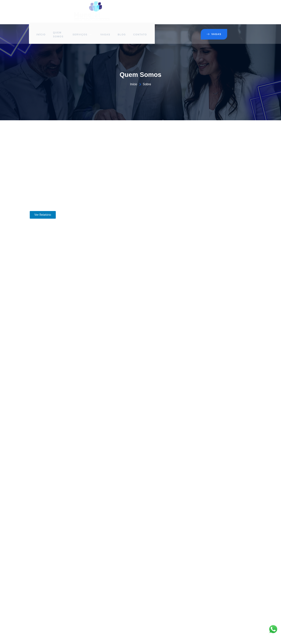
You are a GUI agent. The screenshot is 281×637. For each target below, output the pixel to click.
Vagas (153, 8)
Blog (169, 8)
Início (90, 8)
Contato (188, 8)
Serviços (130, 8)
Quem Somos (108, 8)
